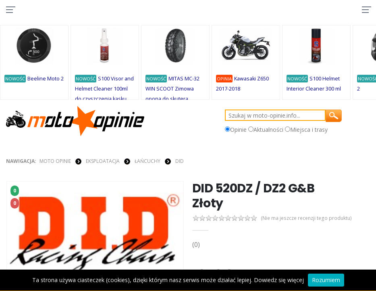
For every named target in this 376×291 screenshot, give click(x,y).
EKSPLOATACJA (103, 161)
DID (179, 161)
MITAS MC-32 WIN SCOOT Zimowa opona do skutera (172, 88)
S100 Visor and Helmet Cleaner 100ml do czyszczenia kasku (104, 88)
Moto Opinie (55, 161)
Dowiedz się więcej (279, 280)
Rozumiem (326, 280)
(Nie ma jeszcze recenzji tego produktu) (309, 218)
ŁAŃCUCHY (147, 161)
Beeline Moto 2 (45, 78)
